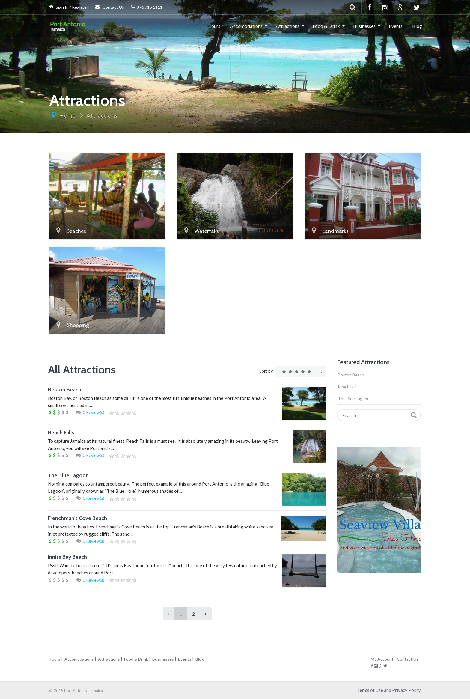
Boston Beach (64, 389)
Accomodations (246, 26)
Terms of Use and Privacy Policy (389, 690)
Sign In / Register (68, 7)
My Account (382, 659)
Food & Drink (326, 26)
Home (67, 115)
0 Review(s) (93, 412)
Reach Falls (61, 432)
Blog (417, 26)
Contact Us (109, 7)
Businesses (364, 26)
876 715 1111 (146, 7)
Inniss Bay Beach (67, 557)
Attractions (287, 26)
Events (396, 26)
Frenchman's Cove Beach (77, 518)
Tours (214, 26)
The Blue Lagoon (68, 475)
